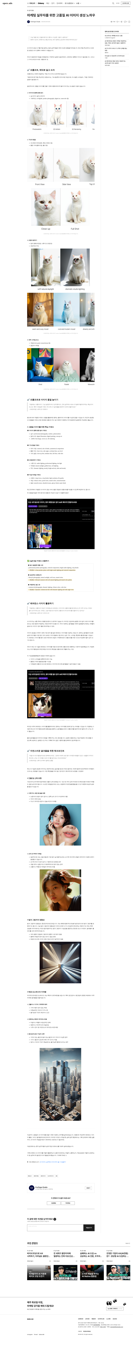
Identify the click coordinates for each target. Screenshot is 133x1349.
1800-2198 (103, 1327)
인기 (52, 3)
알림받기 (88, 1188)
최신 (47, 3)
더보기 (128, 1243)
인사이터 (59, 3)
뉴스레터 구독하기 (115, 1308)
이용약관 (80, 1331)
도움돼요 (53, 1203)
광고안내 (115, 1319)
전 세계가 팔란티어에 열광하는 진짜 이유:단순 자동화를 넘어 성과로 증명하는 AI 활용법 (63, 1255)
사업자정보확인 (96, 1324)
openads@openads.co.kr (116, 1327)
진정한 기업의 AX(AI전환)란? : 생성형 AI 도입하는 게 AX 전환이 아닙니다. (118, 1255)
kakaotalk (41, 1334)
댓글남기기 (89, 1228)
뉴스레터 (108, 1319)
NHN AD (30, 1319)
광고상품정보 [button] (69, 3)
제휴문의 (94, 1319)
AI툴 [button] (77, 3)
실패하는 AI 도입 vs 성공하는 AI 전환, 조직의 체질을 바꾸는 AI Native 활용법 (90, 1255)
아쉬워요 (68, 1203)
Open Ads (7, 3)
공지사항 (87, 1319)
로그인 (117, 3)
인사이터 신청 (125, 3)
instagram (30, 1334)
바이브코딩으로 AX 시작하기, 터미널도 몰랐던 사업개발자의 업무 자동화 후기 (37, 1255)
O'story (41, 3)
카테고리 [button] (31, 3)
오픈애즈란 (80, 1319)
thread (36, 1334)
